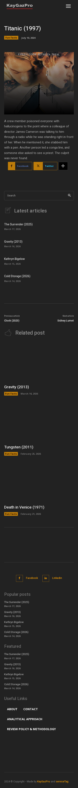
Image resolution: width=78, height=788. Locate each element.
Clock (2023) (11, 321)
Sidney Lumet (65, 321)
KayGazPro (43, 781)
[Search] (69, 195)
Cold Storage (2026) (17, 276)
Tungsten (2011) (18, 447)
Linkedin (57, 578)
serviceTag (62, 781)
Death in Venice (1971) (24, 507)
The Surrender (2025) (18, 224)
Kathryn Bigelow (14, 259)
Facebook (32, 578)
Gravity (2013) (13, 242)
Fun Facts (11, 38)
